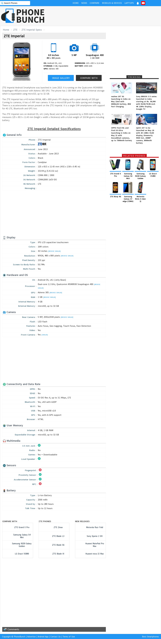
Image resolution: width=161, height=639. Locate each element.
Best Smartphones (150, 636)
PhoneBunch (19, 636)
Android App (43, 636)
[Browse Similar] (54, 251)
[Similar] (44, 335)
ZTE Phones (45, 521)
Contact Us (55, 636)
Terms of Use (69, 636)
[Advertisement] (110, 16)
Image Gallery (61, 78)
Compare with (9, 521)
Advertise (31, 636)
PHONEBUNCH (30, 15)
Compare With (88, 78)
